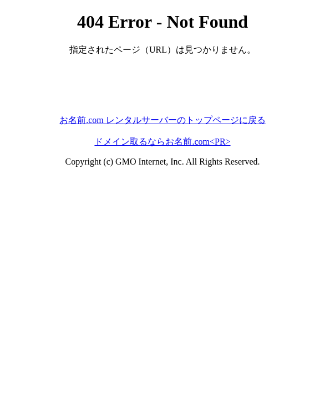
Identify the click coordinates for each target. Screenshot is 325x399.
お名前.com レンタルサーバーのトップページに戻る (162, 120)
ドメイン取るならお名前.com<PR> (162, 141)
